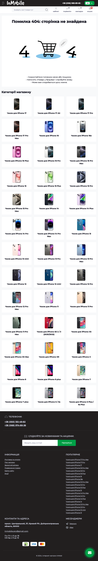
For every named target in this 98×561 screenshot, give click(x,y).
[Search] (46, 9)
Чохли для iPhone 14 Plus (76, 499)
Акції (6, 474)
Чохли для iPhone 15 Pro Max (77, 482)
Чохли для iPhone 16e (74, 479)
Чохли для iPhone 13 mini (76, 510)
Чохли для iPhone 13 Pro (75, 507)
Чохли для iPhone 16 (74, 476)
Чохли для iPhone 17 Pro (75, 462)
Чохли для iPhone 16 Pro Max (77, 468)
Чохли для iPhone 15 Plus (75, 488)
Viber (71, 527)
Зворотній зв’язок (12, 465)
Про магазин (10, 462)
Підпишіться (67, 443)
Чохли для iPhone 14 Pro (75, 496)
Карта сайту (9, 471)
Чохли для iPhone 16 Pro (75, 471)
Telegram (73, 524)
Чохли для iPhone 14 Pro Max (77, 493)
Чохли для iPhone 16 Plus (75, 474)
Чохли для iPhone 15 (74, 490)
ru (91, 3)
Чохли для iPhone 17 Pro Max (77, 460)
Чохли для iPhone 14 (74, 502)
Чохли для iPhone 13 (74, 513)
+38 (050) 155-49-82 (15, 422)
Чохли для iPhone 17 (74, 465)
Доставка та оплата (12, 460)
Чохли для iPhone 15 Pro (75, 485)
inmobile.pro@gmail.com (16, 531)
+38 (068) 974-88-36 (15, 425)
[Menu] (3, 3)
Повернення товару (12, 468)
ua (88, 3)
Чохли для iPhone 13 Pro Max (77, 504)
